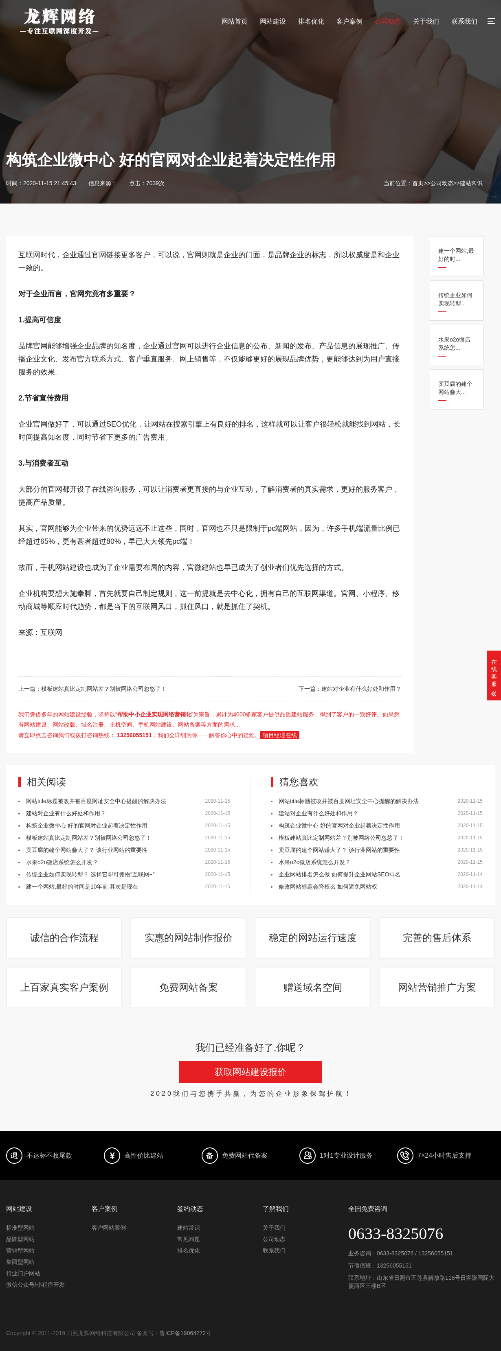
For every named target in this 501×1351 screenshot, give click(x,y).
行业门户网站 (23, 1273)
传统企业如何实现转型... (455, 299)
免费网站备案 (188, 987)
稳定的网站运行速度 (313, 937)
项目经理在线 (280, 735)
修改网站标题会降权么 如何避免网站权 (328, 886)
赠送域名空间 (312, 987)
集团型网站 (20, 1262)
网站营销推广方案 (437, 987)
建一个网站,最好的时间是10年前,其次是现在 (82, 886)
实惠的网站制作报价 (189, 937)
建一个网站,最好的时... (456, 254)
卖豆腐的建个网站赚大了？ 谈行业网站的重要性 (86, 850)
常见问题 (188, 1239)
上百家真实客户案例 (64, 987)
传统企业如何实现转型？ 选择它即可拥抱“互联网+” (90, 874)
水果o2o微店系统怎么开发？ (62, 862)
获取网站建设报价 (250, 1072)
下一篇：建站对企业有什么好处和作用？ (350, 688)
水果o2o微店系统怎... (454, 343)
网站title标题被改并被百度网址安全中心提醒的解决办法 (96, 801)
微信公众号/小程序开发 (35, 1284)
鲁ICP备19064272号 (186, 1333)
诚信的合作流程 (64, 937)
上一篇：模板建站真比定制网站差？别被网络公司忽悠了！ (92, 688)
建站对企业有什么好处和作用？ (66, 813)
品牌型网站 (20, 1239)
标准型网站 (20, 1227)
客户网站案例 (109, 1227)
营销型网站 (20, 1250)
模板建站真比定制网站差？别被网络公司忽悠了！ (89, 837)
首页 (418, 183)
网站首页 (235, 21)
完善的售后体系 (437, 937)
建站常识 (471, 183)
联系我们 (464, 21)
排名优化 (311, 21)
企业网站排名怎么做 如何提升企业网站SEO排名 (339, 874)
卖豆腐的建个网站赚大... (455, 388)
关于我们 (426, 21)
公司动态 (388, 21)
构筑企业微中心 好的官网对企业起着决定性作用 (86, 825)
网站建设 (273, 21)
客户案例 (349, 21)
